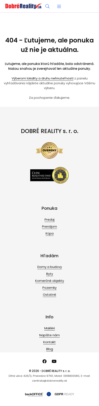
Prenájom (49, 226)
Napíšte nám (49, 335)
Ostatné (49, 294)
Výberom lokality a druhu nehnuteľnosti (42, 78)
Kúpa (50, 233)
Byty (49, 274)
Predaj (49, 219)
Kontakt (49, 342)
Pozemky (49, 287)
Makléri (49, 328)
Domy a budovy (49, 267)
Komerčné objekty (49, 280)
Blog (49, 349)
